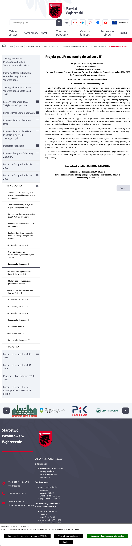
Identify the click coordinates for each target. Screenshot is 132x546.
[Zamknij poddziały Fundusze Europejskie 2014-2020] (37, 175)
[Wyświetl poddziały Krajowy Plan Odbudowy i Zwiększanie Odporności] (37, 101)
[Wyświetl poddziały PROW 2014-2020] (37, 347)
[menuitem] (13, 33)
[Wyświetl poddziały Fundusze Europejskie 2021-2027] (37, 164)
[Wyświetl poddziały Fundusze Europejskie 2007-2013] (37, 354)
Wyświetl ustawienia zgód (69, 536)
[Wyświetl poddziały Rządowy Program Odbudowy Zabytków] (37, 153)
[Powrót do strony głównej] (7, 46)
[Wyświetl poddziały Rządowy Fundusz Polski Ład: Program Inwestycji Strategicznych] (37, 131)
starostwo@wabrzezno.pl (21, 505)
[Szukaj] (59, 22)
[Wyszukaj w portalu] (36, 22)
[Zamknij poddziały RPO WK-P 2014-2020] (37, 186)
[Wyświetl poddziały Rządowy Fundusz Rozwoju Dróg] (37, 120)
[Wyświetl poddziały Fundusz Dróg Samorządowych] (37, 112)
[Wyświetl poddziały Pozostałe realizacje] (37, 145)
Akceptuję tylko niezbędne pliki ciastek (107, 536)
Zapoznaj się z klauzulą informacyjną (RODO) (27, 536)
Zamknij (66, 542)
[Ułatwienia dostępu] (67, 22)
